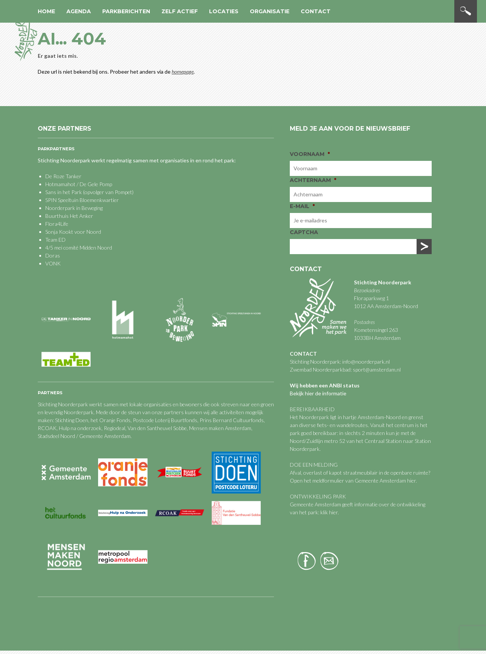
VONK (53, 263)
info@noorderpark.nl (366, 361)
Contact (316, 11)
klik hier (328, 512)
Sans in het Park (63, 192)
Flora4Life (56, 224)
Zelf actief (179, 11)
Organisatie (269, 11)
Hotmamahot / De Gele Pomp (78, 184)
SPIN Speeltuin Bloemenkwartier (82, 200)
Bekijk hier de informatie (318, 393)
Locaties (223, 11)
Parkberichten (126, 11)
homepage (183, 71)
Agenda (78, 11)
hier (411, 480)
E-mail (302, 206)
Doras (52, 255)
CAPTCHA (304, 232)
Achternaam (313, 180)
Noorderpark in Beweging (74, 208)
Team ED (55, 239)
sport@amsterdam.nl (377, 369)
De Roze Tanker (63, 176)
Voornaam (310, 154)
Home (46, 11)
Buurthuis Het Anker (69, 216)
